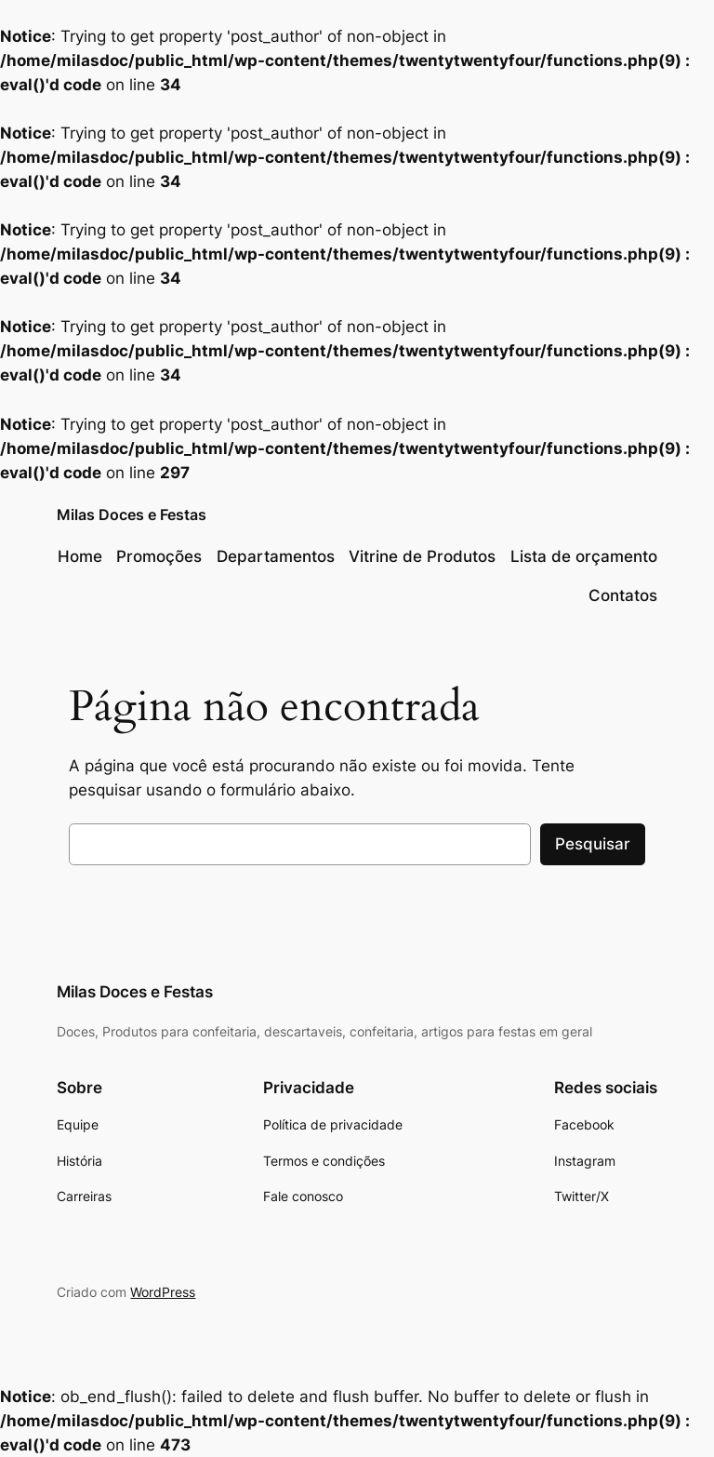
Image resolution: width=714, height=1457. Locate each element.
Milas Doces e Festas (131, 514)
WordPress (162, 1292)
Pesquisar (592, 844)
